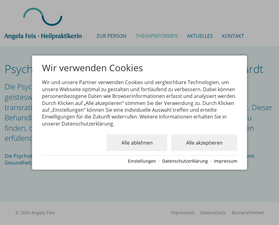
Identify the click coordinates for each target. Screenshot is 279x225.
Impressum (225, 161)
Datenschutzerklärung (185, 161)
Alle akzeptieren (204, 142)
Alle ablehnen (137, 142)
